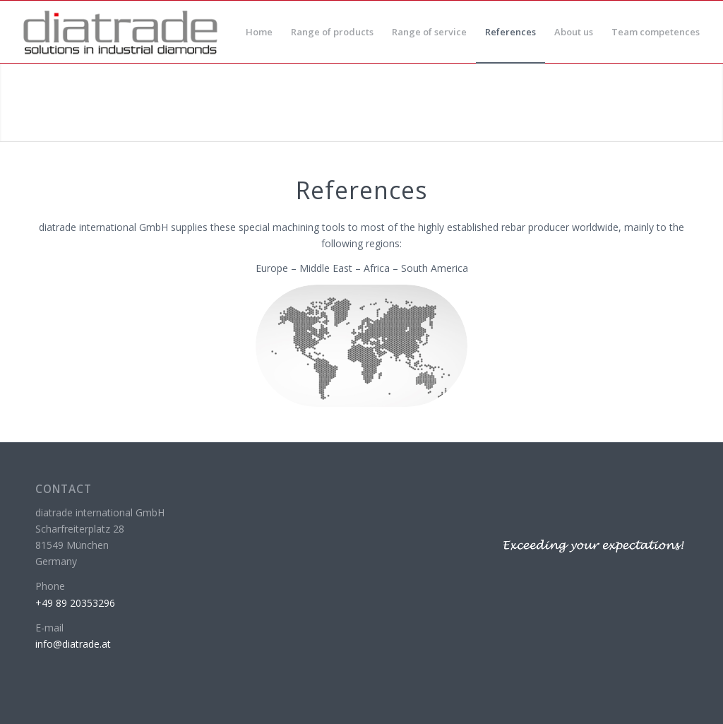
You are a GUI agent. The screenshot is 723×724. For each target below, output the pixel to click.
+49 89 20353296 (75, 603)
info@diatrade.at (73, 644)
